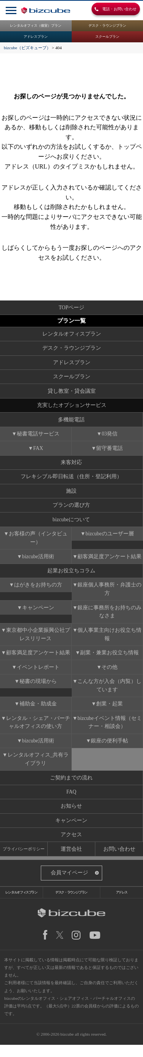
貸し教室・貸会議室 (72, 392)
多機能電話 (71, 421)
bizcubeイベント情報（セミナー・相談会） (109, 730)
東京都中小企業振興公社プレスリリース (38, 640)
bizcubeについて (71, 524)
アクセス (71, 845)
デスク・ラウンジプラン (107, 26)
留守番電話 (109, 451)
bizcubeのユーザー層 (109, 538)
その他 (110, 674)
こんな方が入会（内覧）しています (110, 693)
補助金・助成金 (38, 712)
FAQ (71, 801)
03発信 (110, 436)
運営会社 (71, 860)
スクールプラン (107, 37)
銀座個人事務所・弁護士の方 (110, 595)
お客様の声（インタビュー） (38, 542)
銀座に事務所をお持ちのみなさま (110, 617)
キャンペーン (38, 613)
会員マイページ (69, 884)
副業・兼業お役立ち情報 (109, 659)
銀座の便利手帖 (110, 749)
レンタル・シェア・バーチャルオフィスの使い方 (38, 730)
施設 (71, 494)
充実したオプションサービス (71, 407)
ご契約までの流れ (71, 787)
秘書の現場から (38, 688)
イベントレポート (38, 674)
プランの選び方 (71, 509)
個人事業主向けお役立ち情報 (110, 640)
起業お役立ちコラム (71, 576)
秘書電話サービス (38, 436)
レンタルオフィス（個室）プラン (35, 26)
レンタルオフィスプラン (71, 334)
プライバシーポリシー (24, 859)
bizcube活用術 (38, 561)
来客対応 (71, 465)
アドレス (121, 904)
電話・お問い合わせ (113, 10)
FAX (38, 451)
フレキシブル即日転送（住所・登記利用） (71, 480)
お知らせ (71, 816)
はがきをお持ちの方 (38, 590)
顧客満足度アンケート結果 (110, 561)
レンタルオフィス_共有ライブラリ (38, 768)
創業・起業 (109, 712)
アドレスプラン (36, 37)
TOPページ (72, 307)
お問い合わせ (119, 860)
